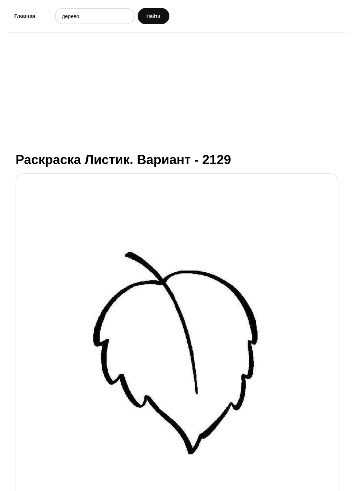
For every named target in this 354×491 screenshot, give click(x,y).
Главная (24, 16)
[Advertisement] (177, 91)
